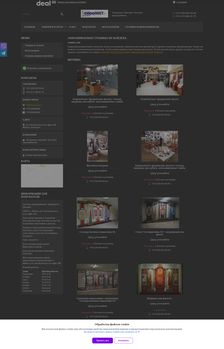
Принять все (102, 340)
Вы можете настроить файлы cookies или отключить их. (111, 334)
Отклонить (125, 340)
